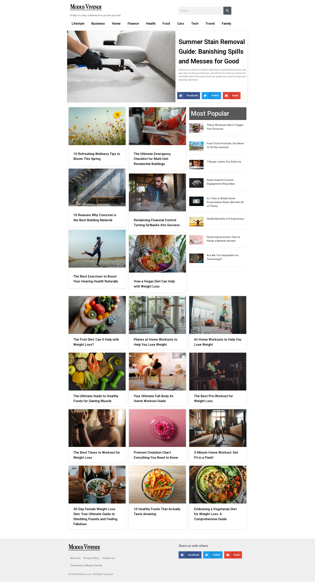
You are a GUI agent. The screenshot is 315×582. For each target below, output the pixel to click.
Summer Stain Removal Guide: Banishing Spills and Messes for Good (212, 51)
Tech (194, 23)
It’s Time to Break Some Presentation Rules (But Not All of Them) (225, 202)
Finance (133, 23)
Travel (210, 23)
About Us (75, 558)
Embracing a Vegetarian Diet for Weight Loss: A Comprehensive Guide (215, 514)
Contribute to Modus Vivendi (86, 565)
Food (166, 23)
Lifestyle (78, 23)
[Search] (227, 11)
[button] (188, 95)
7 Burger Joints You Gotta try (224, 161)
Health (150, 23)
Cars (180, 23)
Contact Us (108, 558)
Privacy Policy (91, 558)
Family (226, 23)
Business (98, 23)
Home (116, 23)
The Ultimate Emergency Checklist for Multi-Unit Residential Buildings (152, 159)
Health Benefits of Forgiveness (225, 218)
